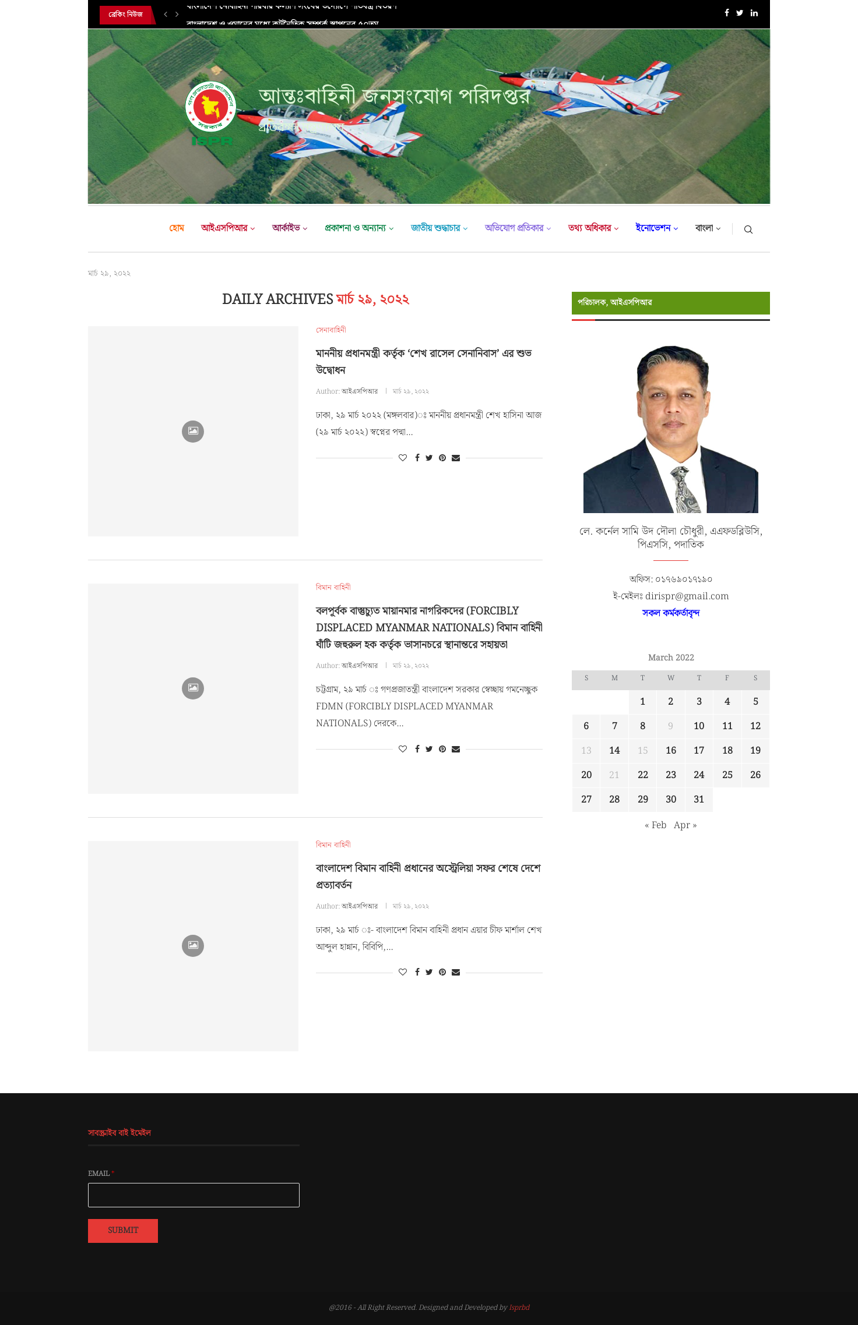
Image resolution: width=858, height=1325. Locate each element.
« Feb (656, 825)
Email (101, 1174)
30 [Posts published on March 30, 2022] (671, 800)
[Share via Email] (456, 458)
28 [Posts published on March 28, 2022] (614, 800)
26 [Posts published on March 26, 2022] (755, 775)
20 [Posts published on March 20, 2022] (586, 775)
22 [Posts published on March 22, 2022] (643, 775)
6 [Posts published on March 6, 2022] (586, 726)
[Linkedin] (754, 15)
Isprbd (519, 1307)
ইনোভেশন (653, 228)
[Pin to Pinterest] (442, 458)
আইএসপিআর (224, 228)
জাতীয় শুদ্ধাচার (435, 228)
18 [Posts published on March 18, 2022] (727, 751)
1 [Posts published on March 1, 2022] (642, 702)
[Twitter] (740, 15)
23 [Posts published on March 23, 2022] (671, 775)
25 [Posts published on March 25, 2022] (727, 775)
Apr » (685, 825)
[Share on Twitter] (429, 458)
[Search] (748, 229)
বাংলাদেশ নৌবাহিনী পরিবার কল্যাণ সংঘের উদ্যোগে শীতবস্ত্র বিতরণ (291, 15)
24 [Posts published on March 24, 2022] (699, 775)
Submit (123, 1230)
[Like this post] (403, 458)
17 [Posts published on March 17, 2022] (699, 751)
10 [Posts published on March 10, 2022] (699, 726)
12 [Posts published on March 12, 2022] (755, 726)
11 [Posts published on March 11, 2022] (727, 726)
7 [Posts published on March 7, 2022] (614, 726)
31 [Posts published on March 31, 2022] (699, 800)
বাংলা (704, 228)
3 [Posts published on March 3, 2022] (699, 702)
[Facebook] (727, 15)
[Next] (177, 15)
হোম (176, 228)
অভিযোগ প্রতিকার (514, 228)
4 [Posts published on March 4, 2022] (727, 702)
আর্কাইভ (286, 228)
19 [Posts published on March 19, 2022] (755, 751)
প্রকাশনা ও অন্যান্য (355, 228)
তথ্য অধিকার (589, 228)
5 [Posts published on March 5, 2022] (755, 702)
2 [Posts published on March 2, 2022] (670, 702)
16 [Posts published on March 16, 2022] (671, 751)
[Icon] (193, 431)
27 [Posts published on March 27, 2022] (586, 800)
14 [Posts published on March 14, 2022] (614, 751)
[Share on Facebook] (417, 458)
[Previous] (165, 15)
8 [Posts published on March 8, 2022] (642, 726)
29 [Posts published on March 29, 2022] (643, 800)
